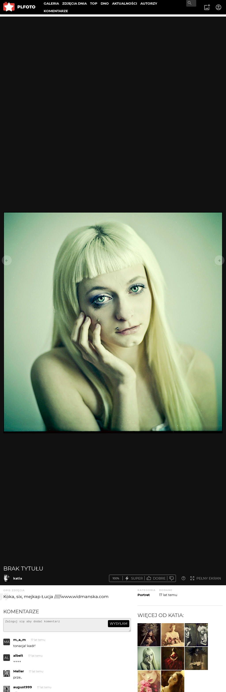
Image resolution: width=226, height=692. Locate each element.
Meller (18, 673)
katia (17, 578)
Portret (143, 595)
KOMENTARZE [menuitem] (56, 11)
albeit (18, 657)
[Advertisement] (113, 47)
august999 (22, 689)
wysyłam (118, 623)
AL (6, 660)
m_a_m (19, 642)
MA (6, 644)
